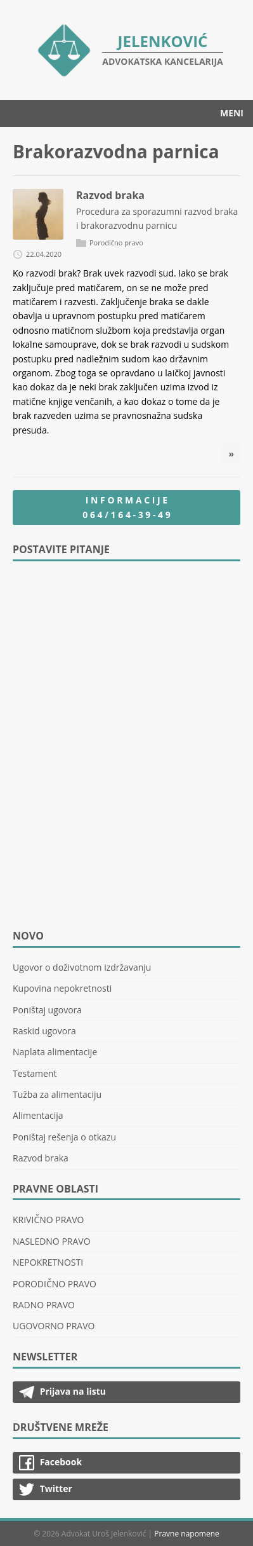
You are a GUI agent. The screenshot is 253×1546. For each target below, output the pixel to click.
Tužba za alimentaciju (57, 1094)
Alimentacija (38, 1115)
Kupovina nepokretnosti (62, 988)
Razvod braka (110, 195)
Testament (34, 1073)
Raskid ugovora (44, 1031)
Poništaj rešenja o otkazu (64, 1137)
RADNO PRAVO (44, 1305)
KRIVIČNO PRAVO (48, 1220)
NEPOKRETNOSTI (48, 1262)
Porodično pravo (116, 242)
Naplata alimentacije (55, 1052)
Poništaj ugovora (47, 1010)
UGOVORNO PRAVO (53, 1326)
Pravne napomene (186, 1533)
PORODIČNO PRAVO (54, 1284)
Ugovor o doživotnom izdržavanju (82, 967)
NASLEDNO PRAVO (52, 1241)
